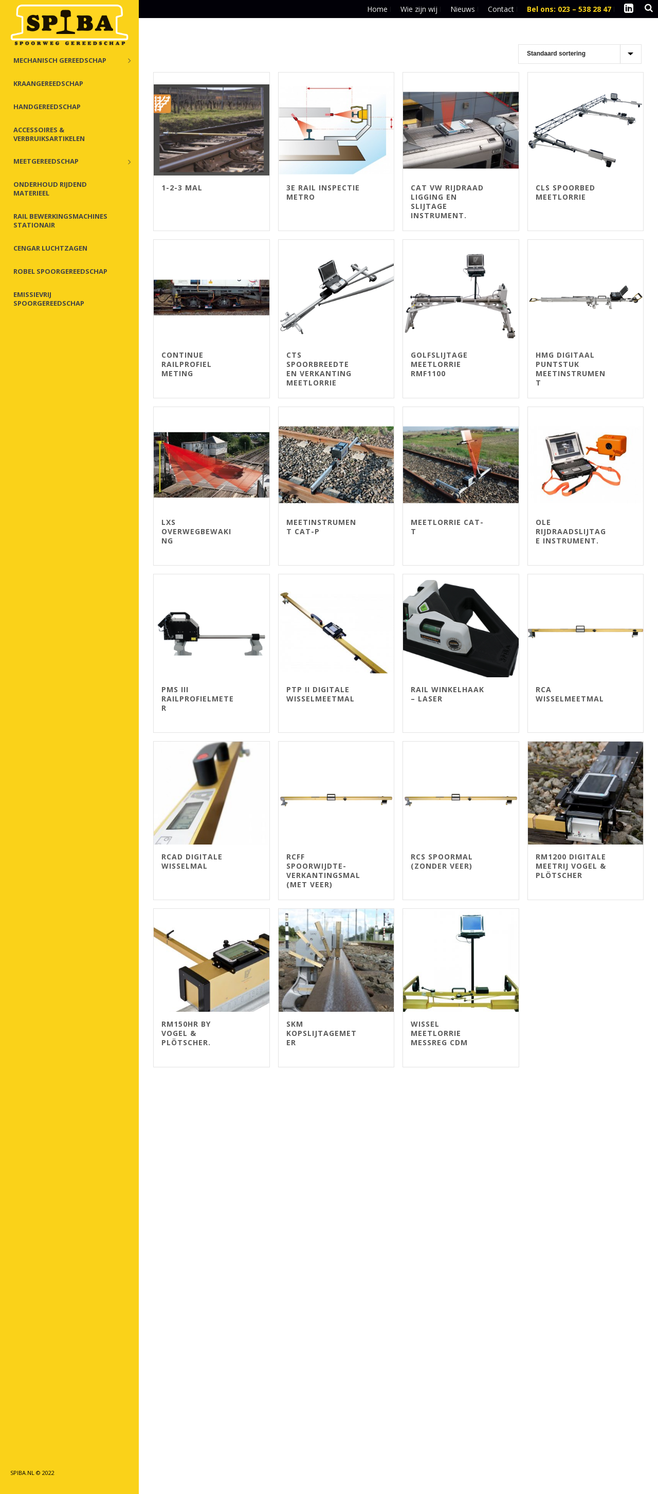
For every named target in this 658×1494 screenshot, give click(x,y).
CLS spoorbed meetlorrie (565, 192)
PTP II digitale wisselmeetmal (320, 694)
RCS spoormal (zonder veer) (442, 861)
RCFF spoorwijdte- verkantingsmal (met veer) (323, 870)
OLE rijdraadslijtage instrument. (571, 531)
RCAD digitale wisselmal (192, 861)
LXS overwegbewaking (196, 531)
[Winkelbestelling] (580, 54)
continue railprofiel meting (186, 364)
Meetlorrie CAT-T (447, 526)
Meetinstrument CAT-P (321, 526)
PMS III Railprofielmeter (197, 698)
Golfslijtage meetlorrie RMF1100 (439, 364)
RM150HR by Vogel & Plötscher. (186, 1033)
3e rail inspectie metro (323, 192)
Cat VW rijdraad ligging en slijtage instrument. (447, 201)
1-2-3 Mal (182, 187)
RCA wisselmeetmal (570, 694)
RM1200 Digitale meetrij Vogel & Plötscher (571, 866)
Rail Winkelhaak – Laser (447, 694)
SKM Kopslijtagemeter (321, 1033)
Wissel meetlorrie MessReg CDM (439, 1033)
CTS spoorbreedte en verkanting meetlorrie (319, 369)
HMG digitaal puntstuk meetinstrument (571, 369)
